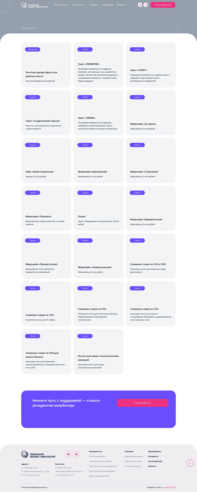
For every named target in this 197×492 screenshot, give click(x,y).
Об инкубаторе (62, 5)
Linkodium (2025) (169, 487)
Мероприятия (107, 5)
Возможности (80, 5)
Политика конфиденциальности (34, 487)
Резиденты (94, 5)
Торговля (121, 5)
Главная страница (28, 28)
